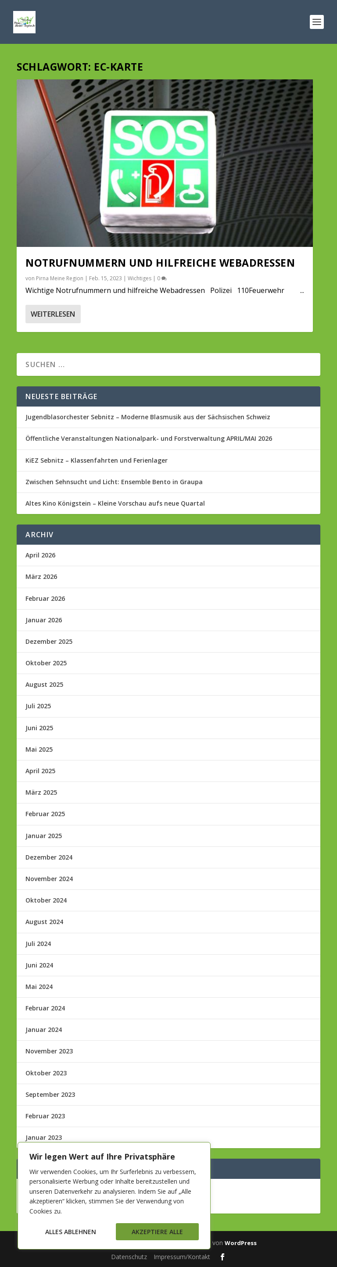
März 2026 (41, 576)
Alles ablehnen (70, 1232)
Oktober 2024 (46, 900)
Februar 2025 (45, 814)
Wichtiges (139, 278)
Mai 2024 (39, 986)
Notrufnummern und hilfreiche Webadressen (160, 263)
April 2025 (40, 771)
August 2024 (44, 921)
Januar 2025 (43, 836)
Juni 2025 (39, 728)
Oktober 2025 (46, 663)
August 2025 (44, 684)
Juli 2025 (38, 706)
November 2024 (49, 878)
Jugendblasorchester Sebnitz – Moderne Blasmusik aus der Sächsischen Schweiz (147, 417)
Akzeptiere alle (157, 1232)
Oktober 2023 (46, 1073)
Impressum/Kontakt (182, 1257)
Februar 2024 (45, 1008)
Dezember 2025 (48, 641)
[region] (114, 1195)
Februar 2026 (45, 598)
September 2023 (50, 1094)
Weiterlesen (53, 314)
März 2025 (41, 792)
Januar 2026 (43, 620)
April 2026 (40, 555)
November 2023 (49, 1051)
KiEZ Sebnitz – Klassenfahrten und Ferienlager (96, 460)
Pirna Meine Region (59, 278)
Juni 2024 (39, 965)
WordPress (241, 1243)
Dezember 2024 (48, 857)
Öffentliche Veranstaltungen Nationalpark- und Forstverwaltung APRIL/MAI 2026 (148, 438)
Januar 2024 (43, 1029)
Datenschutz (129, 1257)
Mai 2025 (39, 749)
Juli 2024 (38, 943)
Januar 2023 (43, 1137)
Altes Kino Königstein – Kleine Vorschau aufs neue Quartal (115, 503)
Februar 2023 (45, 1116)
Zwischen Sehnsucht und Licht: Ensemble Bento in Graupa (114, 482)
